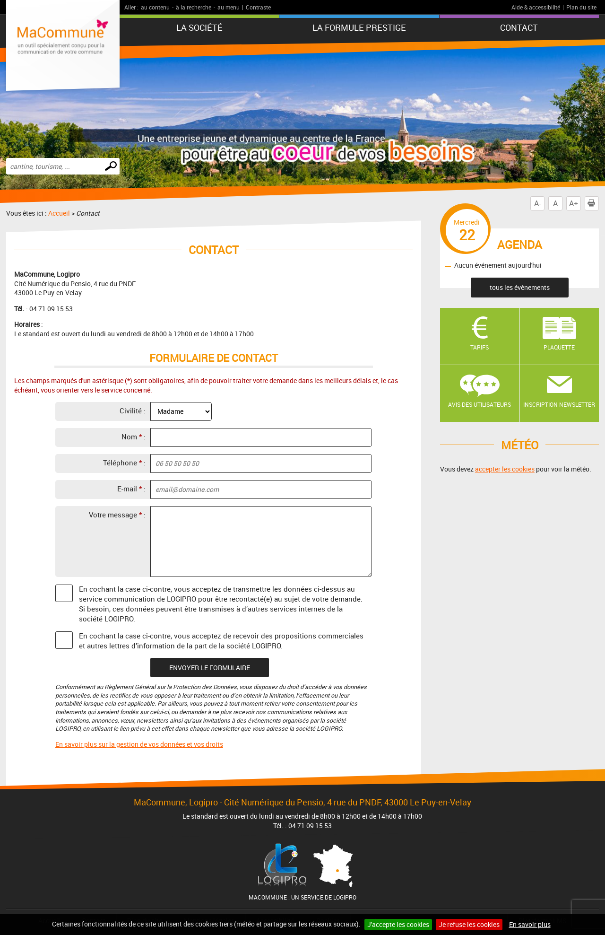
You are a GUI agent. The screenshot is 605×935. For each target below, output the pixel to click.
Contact (519, 27)
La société (199, 27)
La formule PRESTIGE (359, 27)
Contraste (258, 7)
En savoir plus (530, 924)
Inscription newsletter (559, 404)
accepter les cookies (505, 468)
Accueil (59, 213)
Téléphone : (124, 462)
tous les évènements (520, 287)
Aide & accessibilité (535, 7)
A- (537, 203)
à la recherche (193, 7)
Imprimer (593, 203)
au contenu (155, 7)
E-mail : (131, 488)
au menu (228, 7)
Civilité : (133, 410)
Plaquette (559, 347)
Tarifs (479, 347)
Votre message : (117, 514)
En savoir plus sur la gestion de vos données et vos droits (139, 744)
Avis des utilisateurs (479, 404)
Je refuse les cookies (469, 924)
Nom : (133, 436)
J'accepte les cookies (398, 924)
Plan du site (581, 7)
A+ (573, 203)
